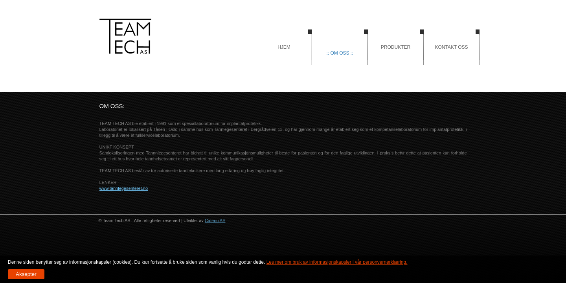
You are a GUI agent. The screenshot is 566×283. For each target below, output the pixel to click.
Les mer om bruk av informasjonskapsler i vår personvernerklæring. (337, 262)
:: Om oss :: (339, 53)
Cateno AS (215, 220)
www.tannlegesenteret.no (123, 188)
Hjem (125, 36)
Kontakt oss (451, 47)
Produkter (395, 47)
